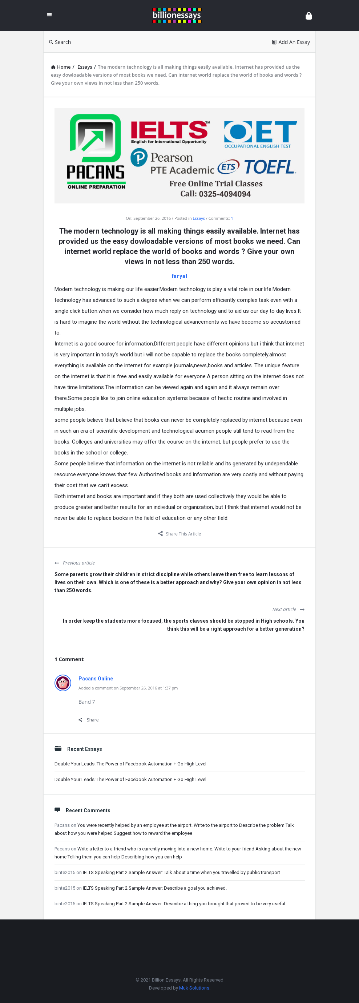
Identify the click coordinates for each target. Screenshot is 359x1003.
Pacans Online (95, 679)
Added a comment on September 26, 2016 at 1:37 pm (128, 688)
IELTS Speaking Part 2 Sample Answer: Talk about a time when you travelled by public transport (181, 872)
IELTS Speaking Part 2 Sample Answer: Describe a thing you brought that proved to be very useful (184, 903)
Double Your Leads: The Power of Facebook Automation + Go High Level (130, 764)
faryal (179, 276)
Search (60, 42)
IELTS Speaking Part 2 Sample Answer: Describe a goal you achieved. (155, 888)
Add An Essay (291, 42)
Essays (199, 218)
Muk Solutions (194, 988)
